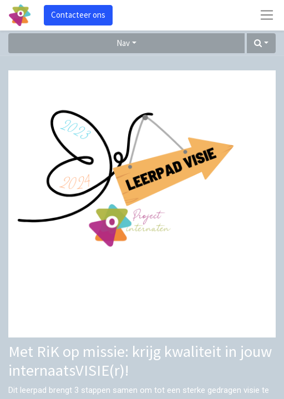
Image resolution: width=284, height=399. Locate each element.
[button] (261, 43)
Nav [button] (123, 43)
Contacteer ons (78, 14)
